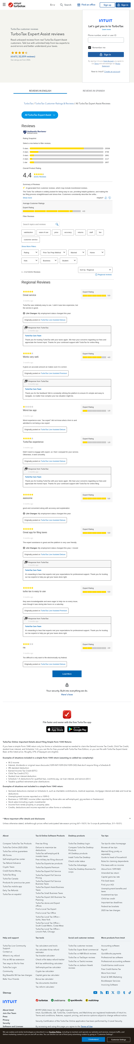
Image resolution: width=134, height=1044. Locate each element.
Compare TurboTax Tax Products (17, 843)
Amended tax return (110, 873)
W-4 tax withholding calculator (49, 963)
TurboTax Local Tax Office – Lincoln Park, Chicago (48, 929)
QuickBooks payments (111, 953)
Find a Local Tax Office (46, 913)
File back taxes (107, 881)
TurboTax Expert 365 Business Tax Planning (51, 897)
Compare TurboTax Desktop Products (80, 848)
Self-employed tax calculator (48, 967)
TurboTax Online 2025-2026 (15, 847)
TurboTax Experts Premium (47, 867)
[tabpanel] (67, 385)
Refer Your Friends (11, 979)
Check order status (76, 861)
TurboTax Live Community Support (14, 946)
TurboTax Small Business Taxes (49, 893)
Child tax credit (108, 898)
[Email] (106, 40)
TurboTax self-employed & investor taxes (47, 854)
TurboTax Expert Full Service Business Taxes (48, 881)
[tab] (40, 91)
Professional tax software (112, 957)
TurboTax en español (12, 894)
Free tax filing (42, 843)
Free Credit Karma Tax (111, 969)
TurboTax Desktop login (79, 843)
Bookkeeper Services (110, 981)
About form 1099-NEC (111, 869)
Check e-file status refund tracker (50, 959)
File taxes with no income (112, 865)
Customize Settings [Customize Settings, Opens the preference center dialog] (118, 1040)
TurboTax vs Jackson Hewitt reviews (80, 965)
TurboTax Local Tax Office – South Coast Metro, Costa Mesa (49, 923)
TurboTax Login (10, 967)
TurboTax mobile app (12, 886)
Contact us (7, 952)
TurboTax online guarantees (15, 851)
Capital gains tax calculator (47, 975)
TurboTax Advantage (77, 865)
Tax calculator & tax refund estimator (47, 950)
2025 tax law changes (110, 910)
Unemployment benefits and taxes (114, 889)
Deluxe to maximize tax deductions (46, 848)
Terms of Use (87, 1026)
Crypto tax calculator (45, 971)
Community (8, 971)
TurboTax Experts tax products (49, 863)
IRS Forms (7, 855)
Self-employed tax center (14, 859)
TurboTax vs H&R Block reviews (82, 953)
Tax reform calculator (45, 987)
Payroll (104, 949)
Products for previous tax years (16, 882)
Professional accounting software (115, 961)
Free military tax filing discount (49, 859)
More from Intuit (108, 973)
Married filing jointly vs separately (111, 851)
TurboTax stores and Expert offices (48, 903)
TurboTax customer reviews (80, 946)
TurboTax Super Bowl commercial (83, 949)
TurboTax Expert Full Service (48, 871)
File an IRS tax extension (13, 959)
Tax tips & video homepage (113, 843)
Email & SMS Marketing (111, 977)
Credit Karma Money (12, 871)
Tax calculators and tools (46, 946)
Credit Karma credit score (112, 965)
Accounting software (110, 946)
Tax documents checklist (46, 983)
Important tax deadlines (111, 902)
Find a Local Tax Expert (46, 909)
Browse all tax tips (109, 847)
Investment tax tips (109, 895)
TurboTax (28, 103)
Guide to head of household (114, 857)
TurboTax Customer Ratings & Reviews (54, 103)
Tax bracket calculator (45, 955)
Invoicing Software (109, 985)
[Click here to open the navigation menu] (4, 4)
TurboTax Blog (9, 875)
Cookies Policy (55, 1032)
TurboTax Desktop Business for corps (82, 869)
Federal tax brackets (110, 906)
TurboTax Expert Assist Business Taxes (50, 887)
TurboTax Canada (10, 879)
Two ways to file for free (13, 963)
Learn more (106, 29)
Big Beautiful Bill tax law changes (17, 975)
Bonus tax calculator (44, 979)
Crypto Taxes (8, 867)
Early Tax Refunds (10, 890)
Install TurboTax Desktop (79, 857)
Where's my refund (11, 955)
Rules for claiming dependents (114, 861)
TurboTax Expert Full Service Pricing (48, 875)
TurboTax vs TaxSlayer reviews (81, 957)
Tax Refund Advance (12, 863)
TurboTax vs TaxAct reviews (80, 961)
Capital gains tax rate (110, 877)
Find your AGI (107, 885)
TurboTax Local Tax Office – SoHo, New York (48, 917)
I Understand (93, 1039)
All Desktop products (77, 853)
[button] (53, 5)
